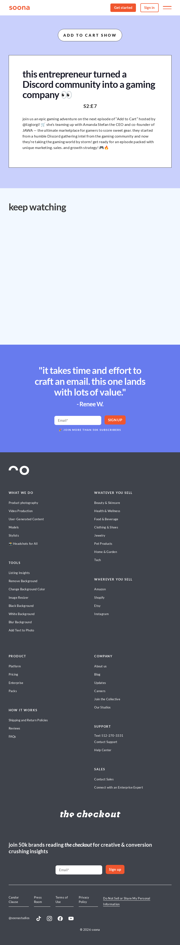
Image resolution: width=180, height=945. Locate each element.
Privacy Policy (84, 899)
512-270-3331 (112, 735)
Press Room (38, 899)
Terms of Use (62, 899)
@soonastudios (19, 918)
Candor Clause (14, 899)
